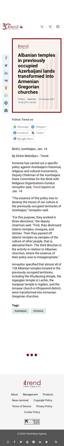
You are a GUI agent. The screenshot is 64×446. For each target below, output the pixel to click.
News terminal (20, 400)
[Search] (42, 26)
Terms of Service (21, 406)
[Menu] (57, 26)
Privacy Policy (44, 406)
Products (48, 394)
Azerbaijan (21, 310)
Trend (36, 187)
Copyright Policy (43, 400)
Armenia (38, 310)
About (14, 394)
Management (30, 394)
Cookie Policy (32, 412)
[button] (6, 58)
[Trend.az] (13, 27)
